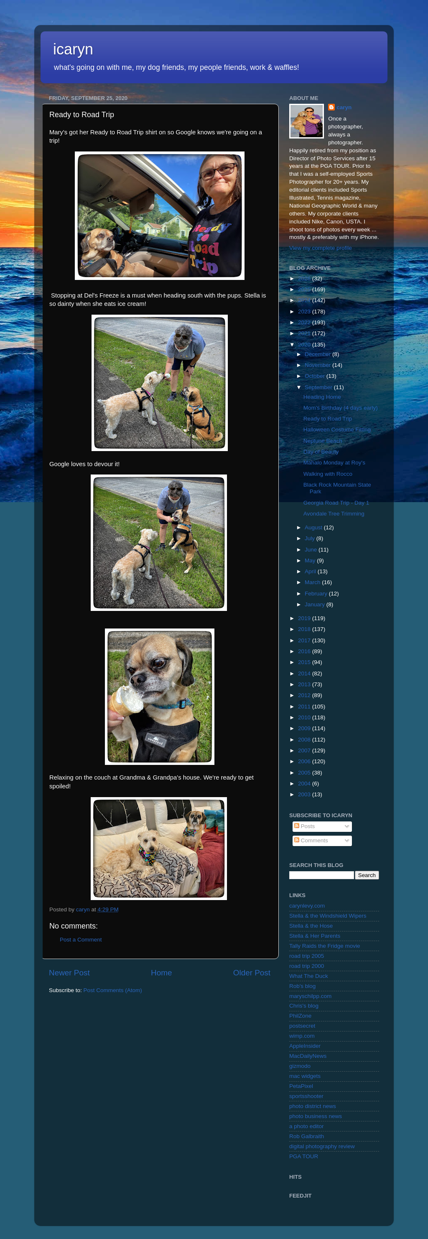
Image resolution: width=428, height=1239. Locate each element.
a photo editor (306, 1126)
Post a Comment (81, 939)
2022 (305, 322)
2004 (305, 783)
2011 (305, 706)
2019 (305, 618)
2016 (305, 651)
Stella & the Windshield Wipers (328, 916)
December (318, 354)
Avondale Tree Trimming (333, 513)
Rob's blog (302, 986)
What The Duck (308, 976)
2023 (305, 311)
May (311, 560)
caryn (344, 107)
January (315, 604)
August (314, 527)
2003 (305, 794)
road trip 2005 (306, 956)
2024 (305, 300)
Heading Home (322, 397)
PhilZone (300, 1016)
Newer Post (69, 972)
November (318, 365)
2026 (305, 278)
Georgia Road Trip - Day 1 (336, 503)
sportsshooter (306, 1096)
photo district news (312, 1106)
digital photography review (322, 1146)
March (313, 582)
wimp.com (302, 1036)
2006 (305, 761)
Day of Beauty (321, 452)
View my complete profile (320, 248)
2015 (305, 662)
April (311, 571)
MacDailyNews (307, 1056)
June (311, 549)
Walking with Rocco (327, 474)
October (315, 376)
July (310, 538)
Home (161, 972)
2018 (305, 629)
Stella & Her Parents (314, 936)
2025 (305, 289)
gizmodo (300, 1066)
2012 (305, 695)
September (319, 387)
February (317, 593)
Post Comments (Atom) (113, 990)
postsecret (302, 1026)
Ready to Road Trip (327, 419)
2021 (305, 333)
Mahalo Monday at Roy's (334, 462)
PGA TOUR (303, 1156)
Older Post (251, 972)
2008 (305, 739)
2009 (305, 728)
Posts (304, 826)
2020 (305, 344)
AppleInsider (305, 1046)
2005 (305, 773)
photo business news (315, 1116)
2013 (305, 684)
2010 (305, 717)
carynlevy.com (307, 906)
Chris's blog (303, 1006)
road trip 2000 (306, 966)
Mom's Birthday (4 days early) (340, 408)
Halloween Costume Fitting (337, 429)
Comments (311, 840)
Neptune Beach (322, 441)
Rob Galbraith (306, 1136)
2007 (305, 750)
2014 (305, 673)
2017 (305, 640)
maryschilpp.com (310, 996)
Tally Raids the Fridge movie (324, 946)
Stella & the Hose (311, 926)
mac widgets (305, 1076)
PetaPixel (301, 1086)
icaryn (73, 49)
